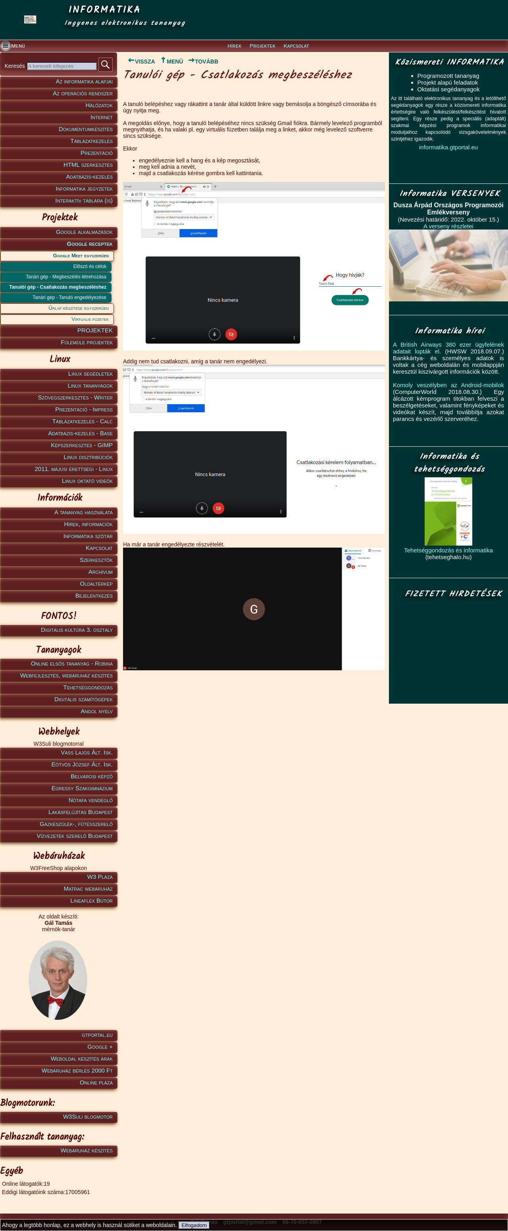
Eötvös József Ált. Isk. (82, 764)
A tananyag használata (83, 512)
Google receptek (90, 243)
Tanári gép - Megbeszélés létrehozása (66, 277)
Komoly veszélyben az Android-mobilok (448, 385)
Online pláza (96, 1082)
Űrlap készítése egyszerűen (78, 308)
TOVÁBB (203, 61)
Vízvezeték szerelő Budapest (75, 835)
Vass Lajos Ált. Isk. (87, 752)
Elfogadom (194, 1225)
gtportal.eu (97, 1034)
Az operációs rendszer (83, 93)
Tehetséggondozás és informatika (448, 550)
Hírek (234, 46)
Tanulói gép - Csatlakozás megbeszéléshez (57, 287)
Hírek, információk (88, 524)
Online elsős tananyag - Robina (72, 663)
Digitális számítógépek (83, 699)
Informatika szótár (88, 536)
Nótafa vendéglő (91, 800)
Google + (100, 1046)
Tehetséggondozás (88, 687)
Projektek (262, 46)
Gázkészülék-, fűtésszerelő (76, 823)
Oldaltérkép (96, 583)
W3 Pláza (100, 876)
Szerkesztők (96, 559)
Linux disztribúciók (88, 456)
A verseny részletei (448, 226)
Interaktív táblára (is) (84, 200)
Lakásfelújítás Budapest (80, 811)
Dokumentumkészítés (86, 128)
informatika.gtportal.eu (448, 147)
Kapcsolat (296, 46)
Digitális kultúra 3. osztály (77, 629)
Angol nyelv (97, 711)
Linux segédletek (90, 373)
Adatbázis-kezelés (89, 176)
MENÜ (171, 61)
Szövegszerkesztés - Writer (75, 397)
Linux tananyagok (90, 385)
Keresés (15, 66)
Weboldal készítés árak (82, 1058)
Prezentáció (97, 152)
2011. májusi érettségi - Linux (74, 468)
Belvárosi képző (92, 776)
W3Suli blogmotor (88, 1116)
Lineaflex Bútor (91, 900)
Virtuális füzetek (90, 319)
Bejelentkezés (94, 595)
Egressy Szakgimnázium (82, 788)
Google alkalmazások (84, 231)
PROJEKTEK (95, 330)
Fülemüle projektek (87, 342)
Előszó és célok (89, 266)
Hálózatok (99, 105)
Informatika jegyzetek (84, 188)
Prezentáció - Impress (84, 409)
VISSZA (139, 61)
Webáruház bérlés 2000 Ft (77, 1070)
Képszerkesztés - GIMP (82, 445)
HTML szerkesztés (88, 164)
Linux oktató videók (87, 480)
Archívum (101, 571)
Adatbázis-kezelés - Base (80, 433)
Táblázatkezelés (91, 140)
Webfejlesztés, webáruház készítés (66, 675)
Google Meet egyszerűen (81, 256)
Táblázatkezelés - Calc (82, 421)
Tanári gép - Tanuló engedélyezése (69, 297)
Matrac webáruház (88, 888)
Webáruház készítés (87, 1150)
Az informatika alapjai (84, 81)
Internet (101, 117)
